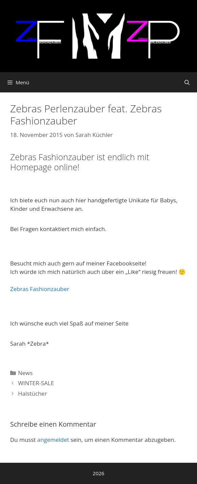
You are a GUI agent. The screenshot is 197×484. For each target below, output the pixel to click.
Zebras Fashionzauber (39, 289)
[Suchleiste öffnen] (187, 82)
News (25, 373)
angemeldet (53, 440)
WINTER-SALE (36, 383)
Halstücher (32, 393)
